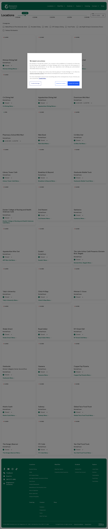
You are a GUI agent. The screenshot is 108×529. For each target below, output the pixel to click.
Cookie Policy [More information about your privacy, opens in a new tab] (42, 78)
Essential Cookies (61, 83)
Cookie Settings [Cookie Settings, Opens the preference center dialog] (35, 83)
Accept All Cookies (74, 83)
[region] (54, 71)
